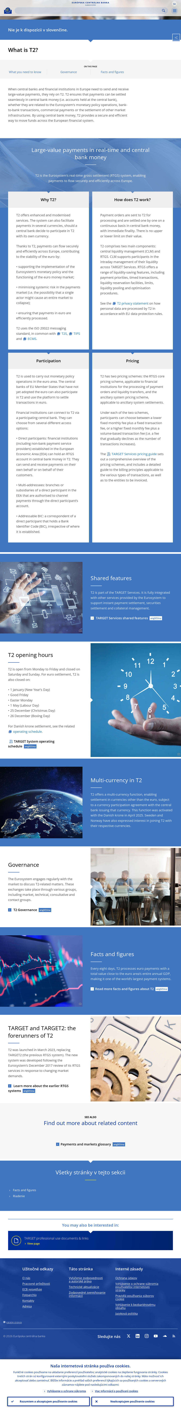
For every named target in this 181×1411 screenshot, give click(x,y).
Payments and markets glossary (86, 1144)
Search (163, 10)
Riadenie (19, 1196)
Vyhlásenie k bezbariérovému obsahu (135, 1306)
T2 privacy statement (132, 303)
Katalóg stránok (14, 1322)
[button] (174, 3)
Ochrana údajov (126, 1278)
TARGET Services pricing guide (134, 454)
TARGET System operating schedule (31, 743)
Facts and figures (112, 72)
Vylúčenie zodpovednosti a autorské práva (86, 1279)
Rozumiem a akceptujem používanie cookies (48, 1401)
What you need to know (25, 72)
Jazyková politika (126, 1313)
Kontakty (28, 1301)
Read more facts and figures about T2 (124, 989)
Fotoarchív (29, 1295)
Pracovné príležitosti (36, 1284)
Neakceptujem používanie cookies (132, 1401)
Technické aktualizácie (84, 1287)
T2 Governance (25, 910)
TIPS (77, 333)
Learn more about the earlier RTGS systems (38, 1088)
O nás (26, 1278)
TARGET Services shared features (121, 618)
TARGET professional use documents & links (96, 1240)
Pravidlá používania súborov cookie (134, 1297)
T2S (64, 333)
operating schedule (27, 731)
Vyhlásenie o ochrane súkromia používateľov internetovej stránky (136, 1287)
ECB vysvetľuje (32, 1289)
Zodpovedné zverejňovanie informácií (87, 1294)
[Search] (89, 10)
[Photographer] (80, 631)
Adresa (27, 1306)
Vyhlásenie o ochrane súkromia (66, 1391)
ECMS (32, 339)
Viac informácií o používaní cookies (116, 1391)
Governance (68, 72)
